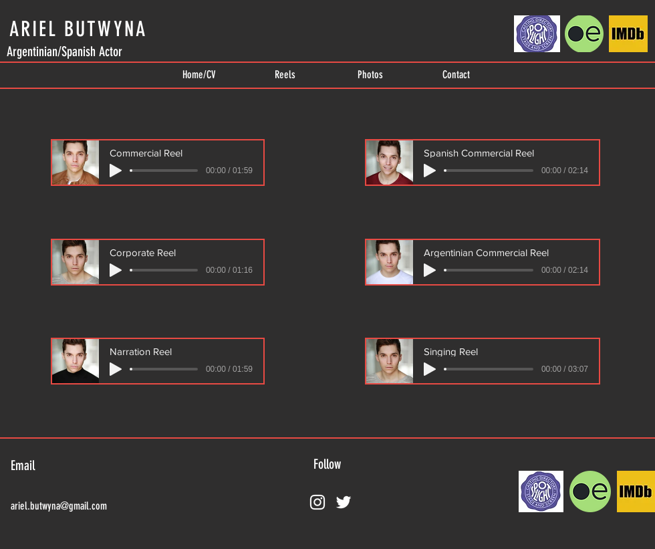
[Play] (116, 170)
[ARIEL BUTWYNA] (77, 28)
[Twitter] (344, 502)
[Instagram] (317, 502)
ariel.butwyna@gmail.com (59, 506)
